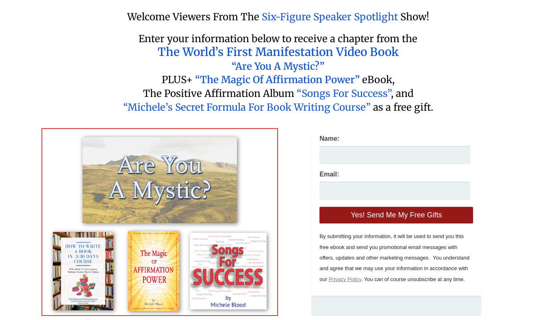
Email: (329, 174)
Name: (329, 138)
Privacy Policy (345, 279)
